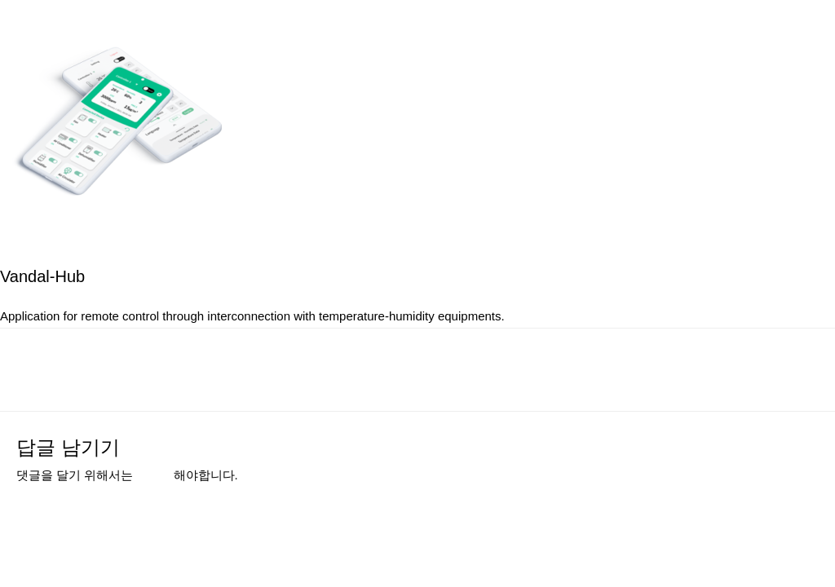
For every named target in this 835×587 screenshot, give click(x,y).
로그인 (155, 475)
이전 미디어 (64, 368)
